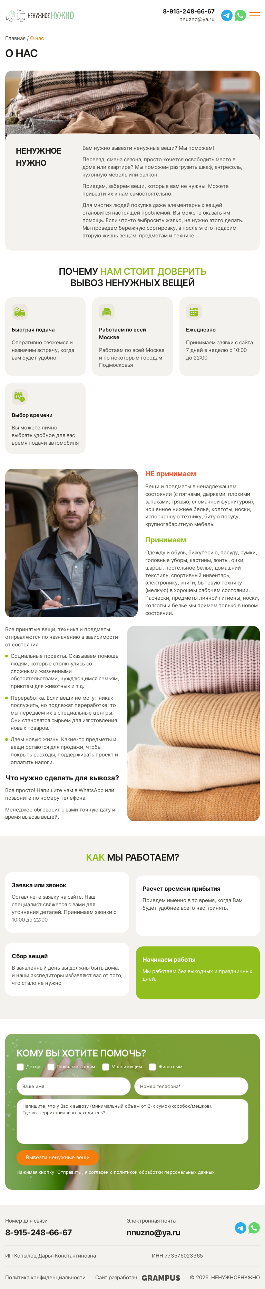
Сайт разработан (137, 1277)
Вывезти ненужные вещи (58, 1157)
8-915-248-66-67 (189, 11)
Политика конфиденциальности (45, 1277)
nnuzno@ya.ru (197, 19)
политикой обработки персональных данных (164, 1172)
